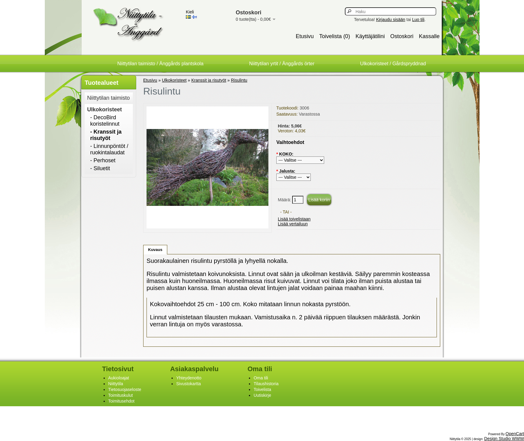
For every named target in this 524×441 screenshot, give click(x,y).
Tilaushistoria (265, 383)
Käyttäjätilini (370, 36)
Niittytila (115, 383)
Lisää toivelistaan (294, 219)
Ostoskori (401, 36)
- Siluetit (100, 168)
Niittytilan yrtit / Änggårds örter (281, 63)
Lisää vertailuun (293, 223)
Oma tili (260, 377)
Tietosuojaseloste (124, 389)
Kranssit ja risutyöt (208, 80)
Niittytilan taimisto (108, 98)
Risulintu (239, 80)
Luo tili (418, 19)
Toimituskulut (120, 395)
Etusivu (305, 36)
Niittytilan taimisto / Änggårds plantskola (160, 63)
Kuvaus (155, 249)
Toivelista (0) (334, 36)
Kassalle (429, 36)
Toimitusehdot (121, 401)
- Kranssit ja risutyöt (106, 135)
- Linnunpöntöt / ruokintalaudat (109, 149)
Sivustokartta (188, 383)
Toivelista (262, 389)
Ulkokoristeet (104, 109)
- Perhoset (102, 160)
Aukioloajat (118, 377)
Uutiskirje (262, 395)
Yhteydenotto (188, 377)
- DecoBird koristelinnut (104, 120)
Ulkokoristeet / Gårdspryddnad (393, 63)
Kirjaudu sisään (390, 19)
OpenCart (514, 433)
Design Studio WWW (504, 438)
